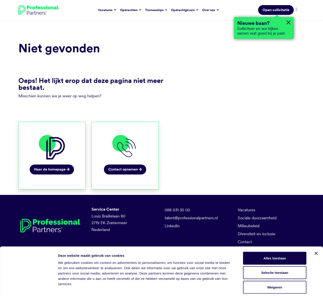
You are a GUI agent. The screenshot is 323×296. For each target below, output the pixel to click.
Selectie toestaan (274, 252)
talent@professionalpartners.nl (191, 218)
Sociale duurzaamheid (257, 218)
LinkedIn (172, 225)
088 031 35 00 (177, 210)
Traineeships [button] (154, 10)
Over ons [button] (209, 10)
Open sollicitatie (276, 10)
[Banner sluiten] (316, 233)
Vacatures (246, 210)
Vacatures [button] (105, 10)
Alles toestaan (274, 238)
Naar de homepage (52, 169)
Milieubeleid (248, 225)
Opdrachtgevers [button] (183, 10)
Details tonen (239, 287)
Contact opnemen (125, 169)
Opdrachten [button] (129, 10)
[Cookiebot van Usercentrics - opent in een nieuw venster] (28, 287)
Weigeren (274, 267)
